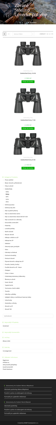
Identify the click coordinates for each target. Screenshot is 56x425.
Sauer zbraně (9, 282)
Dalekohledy (26, 71)
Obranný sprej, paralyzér (12, 246)
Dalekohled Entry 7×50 (28, 120)
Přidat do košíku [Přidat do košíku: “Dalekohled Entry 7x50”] (28, 128)
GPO (7, 197)
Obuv (6, 249)
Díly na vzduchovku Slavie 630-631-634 (16, 216)
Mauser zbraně (9, 234)
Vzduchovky (8, 300)
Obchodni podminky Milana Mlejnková (16, 389)
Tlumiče (7, 291)
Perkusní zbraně (9, 258)
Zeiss (7, 202)
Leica (7, 199)
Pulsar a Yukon (9, 273)
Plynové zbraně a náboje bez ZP (14, 261)
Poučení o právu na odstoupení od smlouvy (18, 393)
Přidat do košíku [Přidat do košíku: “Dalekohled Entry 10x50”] (28, 81)
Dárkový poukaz (9, 205)
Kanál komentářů (8, 367)
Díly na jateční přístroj (11, 210)
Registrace (6, 360)
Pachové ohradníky (10, 255)
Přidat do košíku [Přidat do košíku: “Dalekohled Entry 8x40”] (28, 168)
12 (47, 34)
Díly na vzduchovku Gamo (12, 213)
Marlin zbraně (9, 231)
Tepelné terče (9, 285)
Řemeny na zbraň (10, 279)
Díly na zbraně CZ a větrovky (13, 219)
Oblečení (7, 243)
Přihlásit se (6, 362)
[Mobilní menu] (32, 22)
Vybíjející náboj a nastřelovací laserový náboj (18, 297)
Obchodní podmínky (10, 406)
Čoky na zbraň (9, 186)
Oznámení (6, 326)
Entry (31, 71)
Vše (52, 34)
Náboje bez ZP (9, 240)
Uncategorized (7, 351)
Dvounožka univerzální (11, 222)
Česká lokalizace (7, 369)
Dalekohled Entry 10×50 (28, 73)
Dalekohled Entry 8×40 (28, 160)
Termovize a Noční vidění (12, 288)
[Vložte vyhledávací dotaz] (28, 316)
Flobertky (7, 225)
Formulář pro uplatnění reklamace (15, 397)
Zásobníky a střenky (11, 303)
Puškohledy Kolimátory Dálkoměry (15, 276)
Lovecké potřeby (10, 228)
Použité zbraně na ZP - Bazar (13, 267)
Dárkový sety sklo (10, 207)
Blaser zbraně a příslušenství (13, 183)
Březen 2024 (6, 341)
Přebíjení (7, 270)
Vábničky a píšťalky (10, 294)
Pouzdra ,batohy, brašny (12, 264)
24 (49, 34)
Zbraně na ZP (9, 306)
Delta (7, 192)
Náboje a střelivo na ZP (11, 237)
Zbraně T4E (8, 309)
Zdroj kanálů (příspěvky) (10, 365)
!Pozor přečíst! (9, 180)
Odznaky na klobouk (11, 252)
